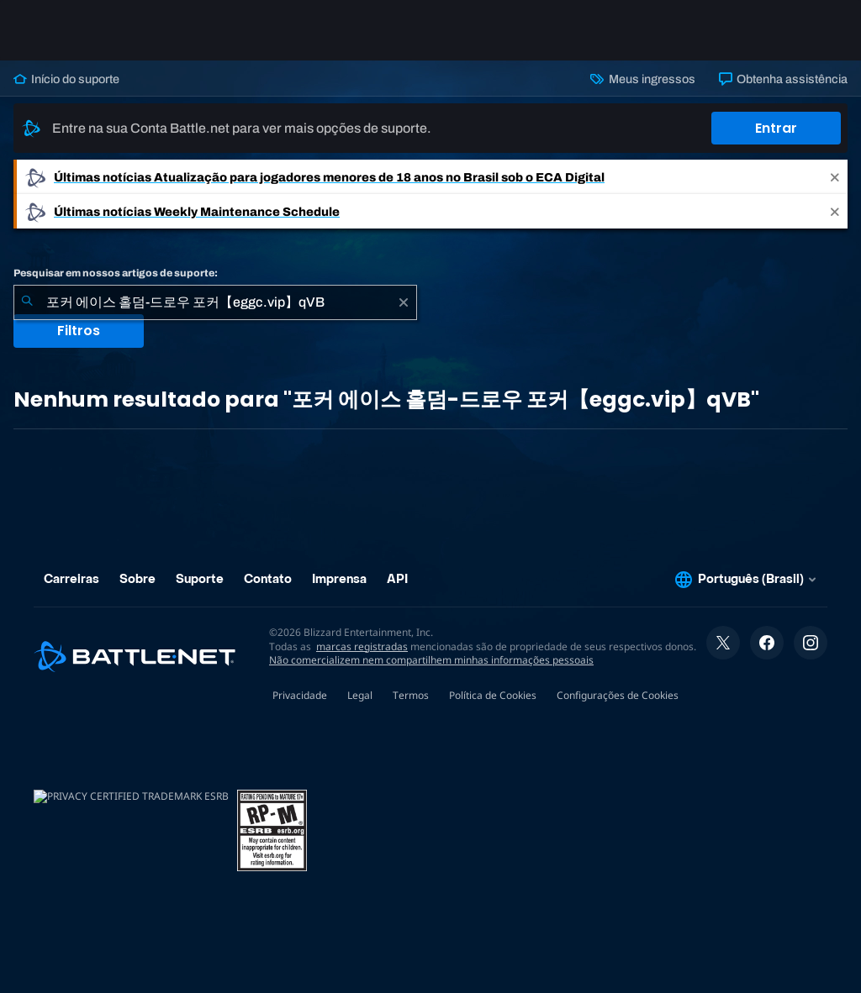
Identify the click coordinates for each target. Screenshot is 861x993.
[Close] (835, 177)
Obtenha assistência (783, 79)
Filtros (78, 330)
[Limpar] (403, 302)
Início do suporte (66, 79)
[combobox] (215, 302)
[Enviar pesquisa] (26, 302)
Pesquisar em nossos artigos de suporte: (115, 273)
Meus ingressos (642, 79)
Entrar (776, 128)
